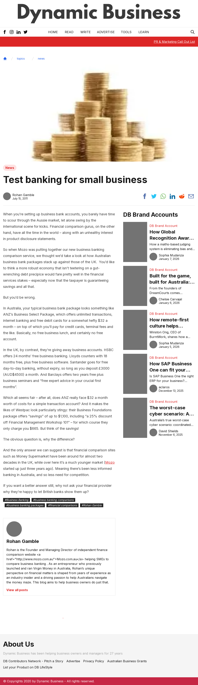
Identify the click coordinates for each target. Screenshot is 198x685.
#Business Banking (16, 499)
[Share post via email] (191, 196)
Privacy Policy (93, 661)
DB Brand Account (163, 226)
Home (53, 32)
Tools (126, 32)
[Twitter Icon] (25, 32)
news (41, 58)
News (9, 168)
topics (21, 58)
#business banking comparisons (53, 499)
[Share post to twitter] (154, 196)
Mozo (110, 462)
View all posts (17, 590)
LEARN (143, 32)
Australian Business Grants (127, 661)
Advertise (106, 32)
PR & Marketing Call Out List (174, 42)
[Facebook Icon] (5, 32)
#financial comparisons (62, 505)
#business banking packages (24, 505)
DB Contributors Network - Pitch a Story (33, 661)
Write (85, 32)
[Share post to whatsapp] (163, 196)
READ (69, 32)
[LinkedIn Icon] (18, 32)
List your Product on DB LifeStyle (27, 667)
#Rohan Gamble (92, 505)
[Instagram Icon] (12, 32)
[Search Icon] (192, 32)
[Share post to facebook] (144, 196)
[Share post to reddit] (182, 196)
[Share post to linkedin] (172, 196)
